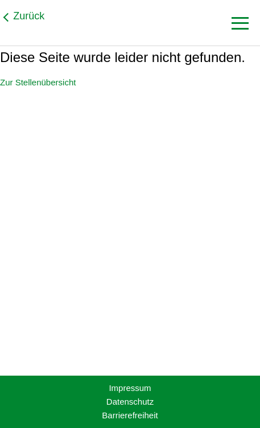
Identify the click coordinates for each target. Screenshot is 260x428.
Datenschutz (130, 401)
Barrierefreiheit (130, 415)
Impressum (130, 388)
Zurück (28, 16)
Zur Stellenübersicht (38, 82)
